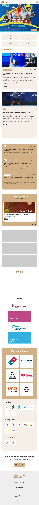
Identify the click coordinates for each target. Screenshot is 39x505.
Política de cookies (19, 487)
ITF (4, 109)
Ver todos (19, 298)
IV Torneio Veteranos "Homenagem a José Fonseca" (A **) (18, 214)
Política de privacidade (19, 485)
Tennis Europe (7, 174)
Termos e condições (19, 482)
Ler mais (5, 86)
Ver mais (34, 224)
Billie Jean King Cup (8, 69)
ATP (5, 160)
